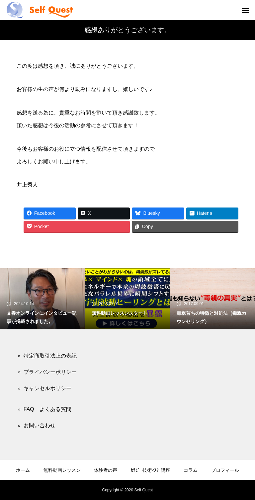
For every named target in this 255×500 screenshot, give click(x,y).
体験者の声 (105, 470)
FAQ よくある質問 (47, 409)
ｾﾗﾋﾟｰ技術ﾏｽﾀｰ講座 (150, 470)
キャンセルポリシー (47, 388)
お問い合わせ (39, 425)
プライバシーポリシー (50, 372)
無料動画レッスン (62, 470)
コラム (191, 470)
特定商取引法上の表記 (50, 356)
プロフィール (225, 470)
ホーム (23, 470)
